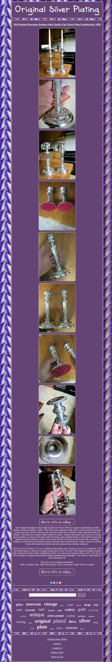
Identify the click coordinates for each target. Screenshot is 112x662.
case (19, 610)
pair (32, 628)
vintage (50, 603)
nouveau (33, 604)
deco (72, 621)
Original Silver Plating (57, 639)
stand (70, 604)
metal (52, 629)
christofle (30, 610)
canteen (91, 616)
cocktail (70, 616)
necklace (82, 616)
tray (96, 604)
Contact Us (57, 648)
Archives (57, 644)
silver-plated (55, 615)
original (42, 621)
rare (41, 609)
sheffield (51, 610)
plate (42, 626)
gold (81, 609)
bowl (82, 629)
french (59, 628)
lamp (95, 622)
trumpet (78, 605)
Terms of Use (57, 657)
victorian (71, 627)
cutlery (70, 610)
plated (59, 621)
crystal (93, 610)
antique (37, 614)
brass (30, 623)
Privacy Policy (57, 652)
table (59, 610)
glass (19, 604)
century (23, 616)
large (87, 604)
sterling (21, 622)
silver (84, 621)
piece (62, 605)
